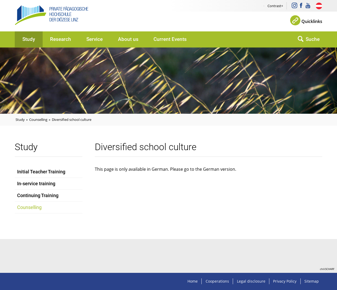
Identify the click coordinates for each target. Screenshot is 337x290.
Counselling (38, 119)
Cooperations (217, 281)
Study (28, 39)
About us (128, 39)
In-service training (36, 183)
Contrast (274, 5)
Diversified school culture (71, 119)
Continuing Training (37, 195)
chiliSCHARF (327, 269)
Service (94, 39)
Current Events (170, 39)
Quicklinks (311, 21)
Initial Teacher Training (41, 171)
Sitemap (311, 281)
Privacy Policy (284, 281)
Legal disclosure (251, 281)
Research (60, 39)
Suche (313, 39)
